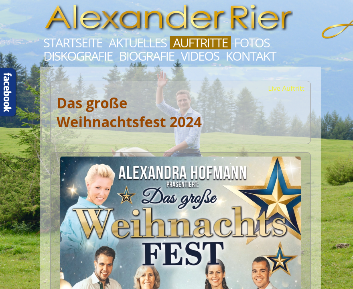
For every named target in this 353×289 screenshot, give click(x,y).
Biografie (146, 56)
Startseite (72, 42)
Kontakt (250, 56)
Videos (200, 56)
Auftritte (200, 42)
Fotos (252, 42)
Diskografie (77, 56)
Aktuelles (137, 42)
